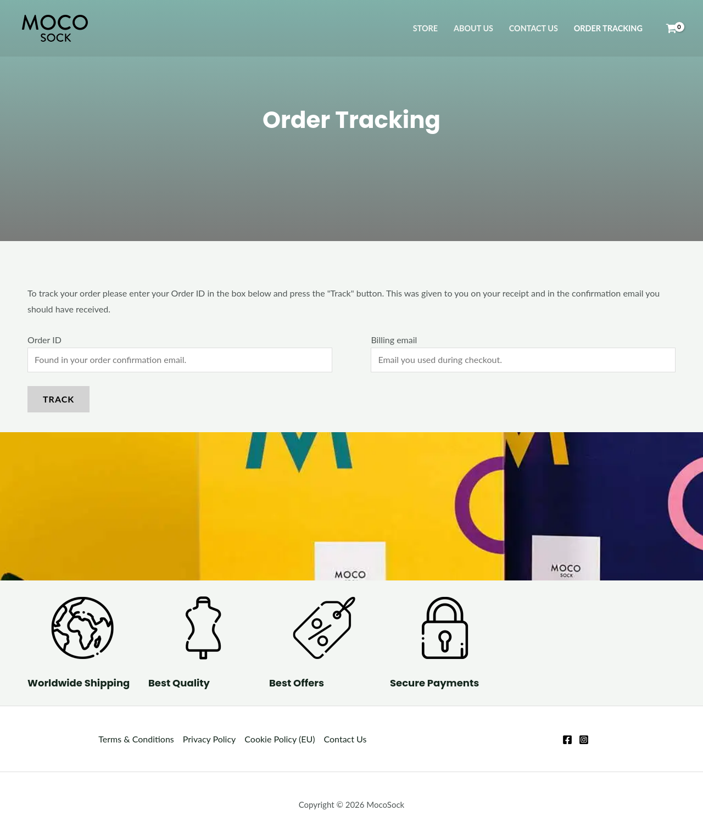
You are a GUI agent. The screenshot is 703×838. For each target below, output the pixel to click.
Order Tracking (608, 28)
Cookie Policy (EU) (279, 739)
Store (425, 28)
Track (58, 399)
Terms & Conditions (136, 739)
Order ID (44, 339)
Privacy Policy (209, 739)
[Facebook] (567, 740)
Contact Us (533, 28)
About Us (473, 28)
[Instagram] (584, 740)
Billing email (394, 339)
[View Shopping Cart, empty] (671, 28)
